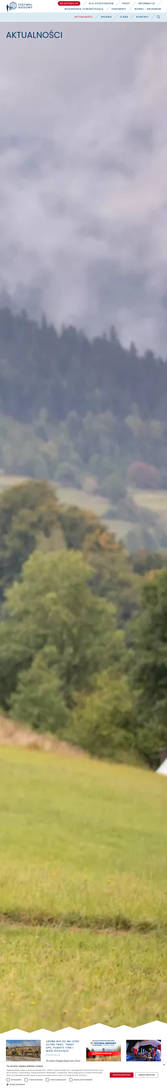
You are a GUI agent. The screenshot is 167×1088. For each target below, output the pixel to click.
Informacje (146, 3)
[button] (56, 1084)
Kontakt (142, 16)
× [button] (164, 1065)
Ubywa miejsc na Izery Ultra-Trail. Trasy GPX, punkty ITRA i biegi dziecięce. (63, 1046)
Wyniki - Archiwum (148, 9)
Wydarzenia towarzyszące (84, 9)
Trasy (126, 3)
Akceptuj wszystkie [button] (121, 1075)
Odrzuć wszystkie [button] (147, 1075)
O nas (124, 16)
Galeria (106, 16)
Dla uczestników (101, 3)
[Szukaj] (158, 16)
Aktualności (83, 16)
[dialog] (83, 1075)
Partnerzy (119, 9)
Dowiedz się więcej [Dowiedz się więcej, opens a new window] (79, 1075)
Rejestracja (69, 3)
